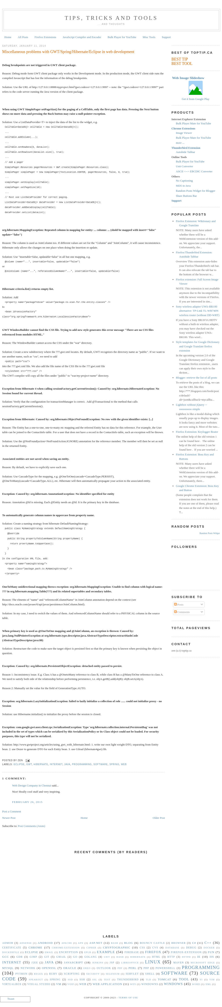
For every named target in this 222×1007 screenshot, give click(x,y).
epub (87, 952)
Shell (150, 973)
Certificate (11, 947)
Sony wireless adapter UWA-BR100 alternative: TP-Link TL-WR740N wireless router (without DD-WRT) (197, 311)
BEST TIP (179, 59)
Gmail (61, 956)
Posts (179, 604)
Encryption (68, 952)
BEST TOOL (182, 63)
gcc (5, 956)
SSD (70, 979)
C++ (207, 942)
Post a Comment (11, 811)
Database (172, 947)
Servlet (132, 973)
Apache (66, 943)
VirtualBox (12, 984)
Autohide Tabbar (185, 152)
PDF (119, 968)
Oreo (87, 968)
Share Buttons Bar (186, 195)
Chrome (35, 947)
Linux (153, 961)
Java (67, 764)
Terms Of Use (128, 997)
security (93, 974)
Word (196, 984)
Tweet (11, 998)
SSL (94, 979)
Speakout (36, 979)
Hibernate (41, 764)
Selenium (113, 974)
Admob (7, 943)
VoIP (70, 984)
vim (212, 979)
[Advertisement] (111, 897)
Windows (173, 984)
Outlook (103, 968)
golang (90, 956)
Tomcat (164, 979)
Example (106, 952)
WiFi (133, 984)
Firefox (153, 952)
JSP (112, 962)
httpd (186, 957)
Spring (114, 764)
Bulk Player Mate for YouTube (193, 123)
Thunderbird (128, 979)
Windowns (149, 984)
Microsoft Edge (203, 962)
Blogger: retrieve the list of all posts (196, 377)
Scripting (72, 973)
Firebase (132, 952)
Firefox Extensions (45, 37)
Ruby (53, 973)
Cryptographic (116, 947)
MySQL (8, 968)
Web (124, 764)
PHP (146, 968)
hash (120, 957)
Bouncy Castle (152, 943)
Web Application (107, 984)
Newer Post (8, 817)
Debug (191, 947)
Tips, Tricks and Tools (111, 18)
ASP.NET (95, 942)
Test (107, 979)
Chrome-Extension (66, 947)
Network (28, 968)
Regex (38, 974)
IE (198, 956)
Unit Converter (184, 166)
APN (81, 943)
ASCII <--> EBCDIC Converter (194, 171)
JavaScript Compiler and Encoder (82, 37)
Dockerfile (10, 952)
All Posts (23, 37)
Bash (114, 943)
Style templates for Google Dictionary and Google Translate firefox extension (198, 346)
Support (166, 37)
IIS (212, 956)
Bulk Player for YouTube (122, 37)
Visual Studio (38, 984)
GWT (29, 764)
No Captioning (184, 180)
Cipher (91, 947)
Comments (182, 612)
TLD (148, 979)
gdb (19, 956)
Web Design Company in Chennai (31, 785)
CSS (142, 947)
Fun (211, 952)
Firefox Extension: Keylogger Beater (197, 431)
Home (7, 37)
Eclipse (19, 764)
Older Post (159, 817)
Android (45, 942)
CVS (155, 947)
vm (58, 984)
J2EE (34, 962)
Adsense (26, 943)
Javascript (73, 962)
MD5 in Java (183, 185)
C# (194, 942)
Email (49, 952)
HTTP (171, 956)
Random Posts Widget (210, 533)
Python (21, 973)
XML (208, 984)
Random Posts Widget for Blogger (195, 190)
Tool (184, 979)
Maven (178, 962)
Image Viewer (184, 132)
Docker (209, 947)
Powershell (165, 968)
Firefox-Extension (186, 952)
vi (201, 979)
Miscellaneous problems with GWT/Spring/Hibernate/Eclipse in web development (68, 52)
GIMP (33, 956)
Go (75, 956)
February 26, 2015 (27, 802)
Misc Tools (149, 37)
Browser (178, 943)
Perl (133, 968)
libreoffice (130, 962)
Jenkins (97, 962)
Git (46, 956)
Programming (82, 764)
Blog (128, 942)
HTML (156, 956)
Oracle (69, 968)
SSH (82, 979)
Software (100, 764)
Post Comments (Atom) (31, 826)
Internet (56, 764)
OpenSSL (49, 968)
